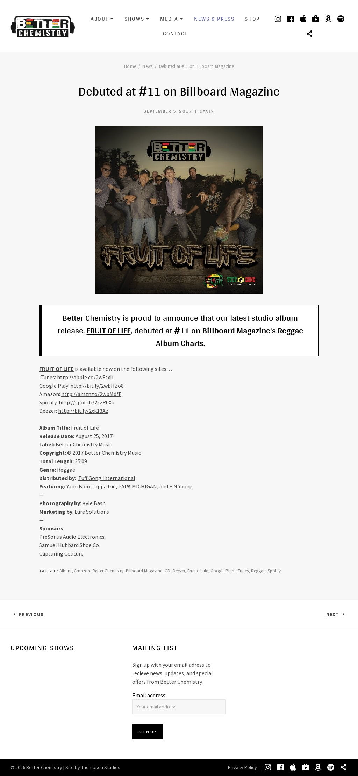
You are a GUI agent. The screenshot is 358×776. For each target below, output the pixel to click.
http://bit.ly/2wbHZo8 (97, 385)
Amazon (82, 571)
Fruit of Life (197, 571)
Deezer (179, 571)
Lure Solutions (91, 511)
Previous (31, 616)
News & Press (214, 19)
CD (167, 571)
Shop (252, 19)
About (102, 19)
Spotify (274, 571)
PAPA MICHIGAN (137, 486)
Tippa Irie (104, 486)
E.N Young (181, 486)
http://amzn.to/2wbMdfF (91, 393)
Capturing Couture (61, 553)
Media (172, 19)
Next (337, 616)
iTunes (243, 571)
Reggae (258, 571)
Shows (137, 19)
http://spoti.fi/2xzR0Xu (86, 402)
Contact (175, 33)
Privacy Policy (242, 767)
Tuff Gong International (106, 477)
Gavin (207, 110)
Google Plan (222, 571)
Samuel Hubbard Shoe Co (69, 545)
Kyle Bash (94, 503)
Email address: (149, 695)
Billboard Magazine (144, 571)
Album (65, 571)
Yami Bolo (78, 486)
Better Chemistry (108, 571)
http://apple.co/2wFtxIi (85, 377)
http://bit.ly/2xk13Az (83, 410)
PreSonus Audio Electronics (72, 536)
